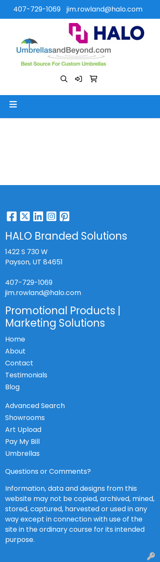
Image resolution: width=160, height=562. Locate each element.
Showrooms (25, 418)
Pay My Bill (22, 441)
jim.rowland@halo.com (105, 9)
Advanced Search (35, 406)
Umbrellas (22, 453)
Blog (12, 387)
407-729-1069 (37, 9)
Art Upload (23, 430)
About (15, 351)
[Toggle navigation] (13, 104)
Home (15, 339)
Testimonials (26, 375)
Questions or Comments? (48, 471)
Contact (19, 363)
